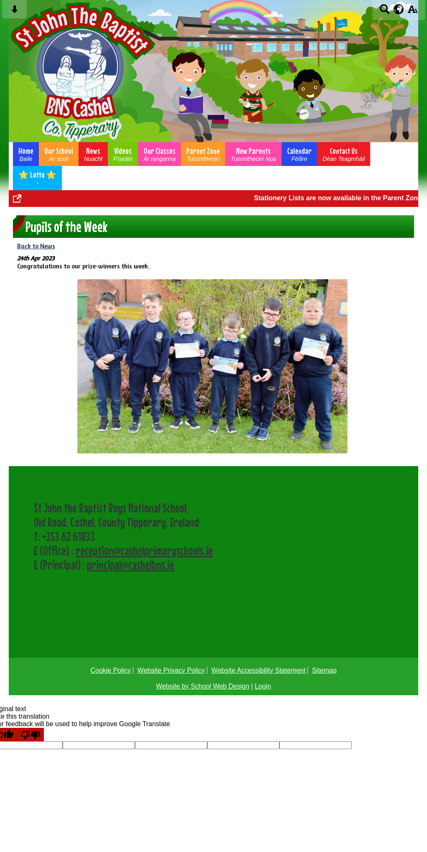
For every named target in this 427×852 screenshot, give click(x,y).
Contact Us (344, 154)
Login (263, 686)
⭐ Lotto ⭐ (37, 178)
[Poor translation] (30, 734)
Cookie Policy (110, 670)
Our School (58, 154)
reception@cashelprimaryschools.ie (144, 550)
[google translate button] (399, 9)
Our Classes (159, 154)
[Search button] (385, 11)
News (93, 154)
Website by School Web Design (202, 686)
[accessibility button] (413, 11)
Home (25, 154)
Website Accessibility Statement (258, 670)
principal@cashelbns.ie (130, 565)
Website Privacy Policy (171, 670)
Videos (122, 154)
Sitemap (324, 670)
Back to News (36, 246)
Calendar (299, 154)
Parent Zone (203, 154)
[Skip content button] (14, 11)
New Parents (253, 154)
